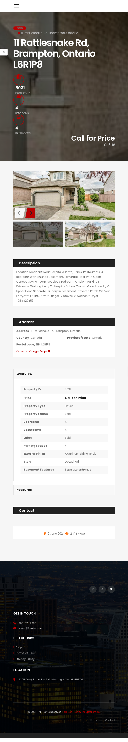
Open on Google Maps (33, 357)
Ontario (97, 344)
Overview (24, 380)
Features (24, 496)
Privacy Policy (25, 665)
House (69, 412)
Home (94, 726)
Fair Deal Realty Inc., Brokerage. (81, 718)
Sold (68, 420)
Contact (110, 726)
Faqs (19, 653)
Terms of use (25, 659)
